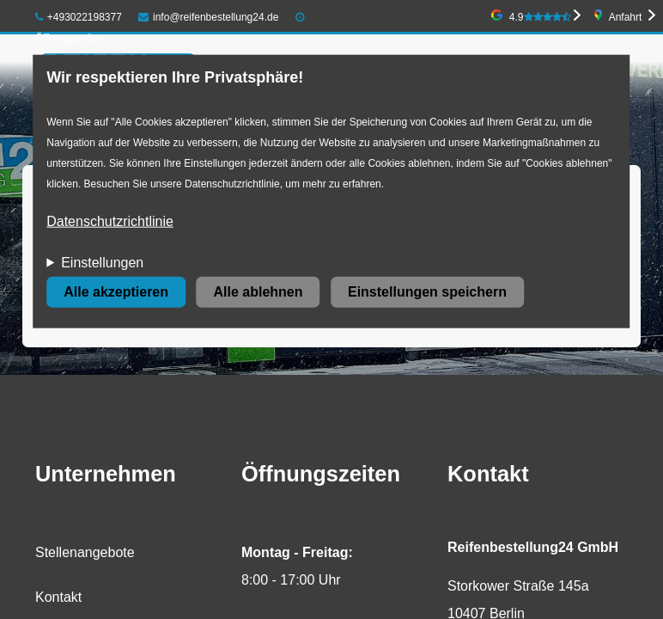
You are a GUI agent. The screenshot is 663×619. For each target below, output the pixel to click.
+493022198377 (78, 17)
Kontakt (58, 597)
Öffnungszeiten (70, 38)
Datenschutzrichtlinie (109, 221)
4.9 (540, 17)
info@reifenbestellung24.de (208, 17)
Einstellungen (102, 262)
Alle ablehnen (257, 292)
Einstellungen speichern (427, 292)
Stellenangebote (85, 552)
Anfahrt (625, 17)
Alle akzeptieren (116, 292)
